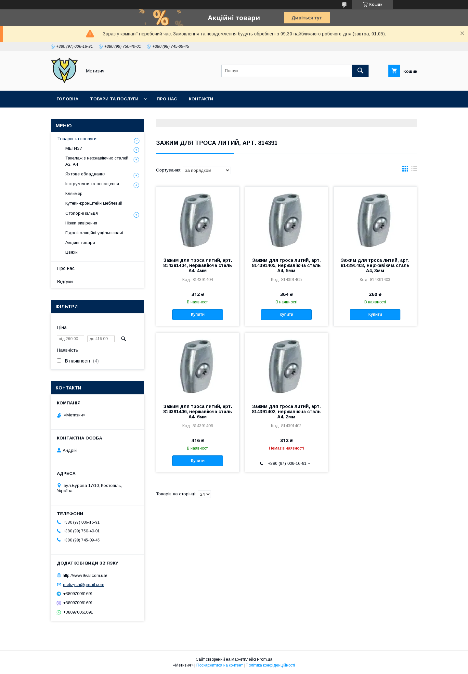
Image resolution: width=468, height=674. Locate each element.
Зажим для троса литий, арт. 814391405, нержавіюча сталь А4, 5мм (286, 265)
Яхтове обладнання (85, 174)
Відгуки (65, 281)
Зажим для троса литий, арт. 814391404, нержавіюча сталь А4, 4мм (197, 265)
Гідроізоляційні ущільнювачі (94, 232)
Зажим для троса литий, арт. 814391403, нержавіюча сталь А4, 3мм (375, 265)
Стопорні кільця (81, 213)
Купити (197, 314)
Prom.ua (264, 659)
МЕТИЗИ (74, 148)
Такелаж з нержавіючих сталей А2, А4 (96, 161)
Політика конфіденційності (270, 665)
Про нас (167, 98)
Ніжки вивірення (81, 223)
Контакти (201, 98)
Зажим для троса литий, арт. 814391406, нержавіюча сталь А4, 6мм (197, 411)
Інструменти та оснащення (92, 183)
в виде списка (414, 170)
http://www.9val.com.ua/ (85, 575)
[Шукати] (360, 71)
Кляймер (74, 193)
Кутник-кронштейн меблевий (93, 203)
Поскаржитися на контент (219, 665)
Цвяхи (71, 252)
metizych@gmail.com (83, 584)
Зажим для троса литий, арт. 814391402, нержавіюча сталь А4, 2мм (286, 411)
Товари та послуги (114, 98)
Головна (67, 98)
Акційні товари (80, 242)
